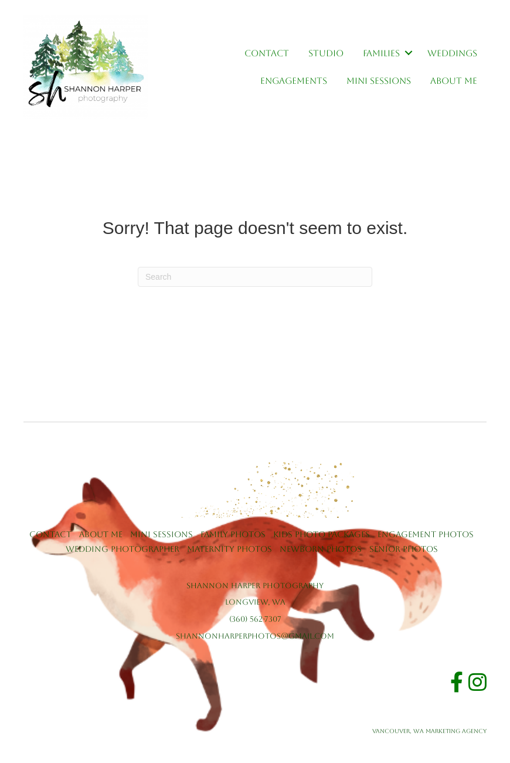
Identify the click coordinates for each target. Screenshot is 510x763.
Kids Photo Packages (321, 534)
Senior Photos (403, 549)
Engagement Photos (426, 534)
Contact (266, 53)
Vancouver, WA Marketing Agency (429, 731)
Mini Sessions (378, 81)
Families (381, 53)
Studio (326, 53)
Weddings (452, 53)
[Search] (255, 277)
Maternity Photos (229, 549)
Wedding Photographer (122, 549)
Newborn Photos (321, 549)
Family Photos (233, 534)
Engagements (293, 81)
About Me (453, 81)
